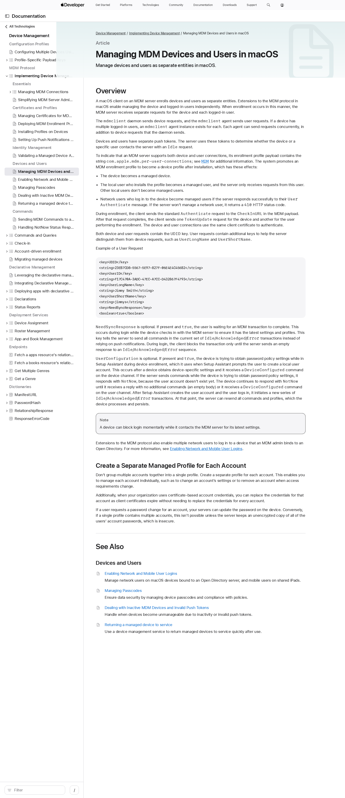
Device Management (136, 33)
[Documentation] (203, 5)
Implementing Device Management (180, 33)
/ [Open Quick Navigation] (94, 790)
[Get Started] (103, 5)
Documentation (29, 16)
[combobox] (47, 790)
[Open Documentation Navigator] (7, 16)
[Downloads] (230, 5)
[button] (268, 5)
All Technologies (20, 26)
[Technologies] (150, 5)
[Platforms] (126, 5)
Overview (137, 91)
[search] (45, 790)
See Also (136, 546)
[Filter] (47, 790)
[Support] (252, 5)
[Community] (176, 5)
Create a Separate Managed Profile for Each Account (197, 465)
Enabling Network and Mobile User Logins (237, 448)
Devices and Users (144, 563)
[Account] (282, 5)
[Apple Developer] (73, 5)
